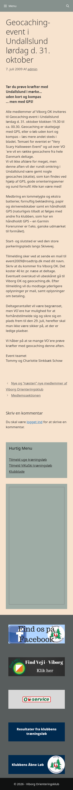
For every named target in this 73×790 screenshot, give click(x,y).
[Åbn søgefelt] (67, 6)
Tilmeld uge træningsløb (28, 459)
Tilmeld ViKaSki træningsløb (30, 465)
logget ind (34, 422)
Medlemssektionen (26, 395)
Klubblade (17, 471)
